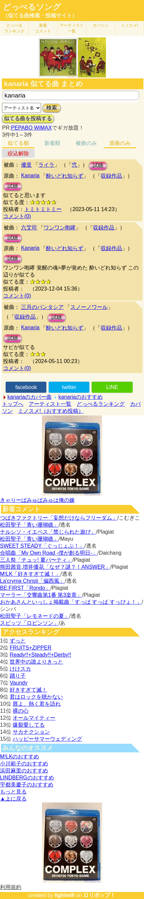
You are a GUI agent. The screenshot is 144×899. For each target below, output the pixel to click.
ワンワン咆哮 (60, 227)
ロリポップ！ (99, 895)
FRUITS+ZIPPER (30, 648)
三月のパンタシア (42, 307)
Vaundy (18, 683)
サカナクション (31, 732)
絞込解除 (18, 153)
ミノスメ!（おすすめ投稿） (50, 411)
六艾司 (29, 227)
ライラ (46, 165)
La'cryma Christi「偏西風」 (32, 581)
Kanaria (30, 175)
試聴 (98, 165)
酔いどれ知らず (64, 176)
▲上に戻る (13, 798)
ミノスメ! (129, 25)
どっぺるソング (32, 7)
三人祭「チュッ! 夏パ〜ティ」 (36, 560)
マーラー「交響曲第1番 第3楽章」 (41, 595)
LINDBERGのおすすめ (27, 777)
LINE (112, 387)
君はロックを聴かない (36, 697)
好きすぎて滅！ (28, 690)
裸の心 (21, 711)
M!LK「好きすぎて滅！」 (30, 574)
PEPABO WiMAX (31, 128)
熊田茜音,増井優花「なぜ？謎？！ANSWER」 (55, 567)
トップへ (12, 404)
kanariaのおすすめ (80, 397)
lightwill (65, 895)
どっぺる (14, 28)
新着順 (52, 143)
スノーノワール (89, 307)
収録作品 (111, 176)
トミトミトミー (43, 209)
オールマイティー (34, 718)
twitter (69, 387)
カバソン (101, 25)
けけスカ (20, 669)
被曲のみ (86, 143)
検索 (51, 108)
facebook (26, 387)
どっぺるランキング (101, 404)
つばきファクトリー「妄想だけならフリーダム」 (58, 518)
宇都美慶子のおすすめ (26, 784)
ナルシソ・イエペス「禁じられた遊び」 (48, 532)
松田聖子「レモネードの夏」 (34, 616)
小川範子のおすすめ (24, 763)
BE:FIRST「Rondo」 (25, 588)
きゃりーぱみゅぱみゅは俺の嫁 (37, 500)
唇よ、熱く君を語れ (37, 704)
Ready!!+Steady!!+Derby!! (40, 655)
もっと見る (13, 791)
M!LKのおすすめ (19, 756)
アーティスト (72, 28)
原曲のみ (120, 143)
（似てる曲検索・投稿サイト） (40, 15)
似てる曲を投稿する (28, 118)
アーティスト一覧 (50, 404)
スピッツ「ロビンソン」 (29, 623)
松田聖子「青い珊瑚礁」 (29, 525)
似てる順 (18, 143)
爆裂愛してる (29, 725)
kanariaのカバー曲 (29, 397)
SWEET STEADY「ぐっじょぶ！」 (42, 546)
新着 (43, 28)
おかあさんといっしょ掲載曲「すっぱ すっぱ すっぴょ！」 (71, 602)
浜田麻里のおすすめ (24, 770)
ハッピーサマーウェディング (47, 739)
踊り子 (18, 676)
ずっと (18, 641)
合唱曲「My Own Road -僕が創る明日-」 (48, 553)
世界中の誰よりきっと (36, 662)
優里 (26, 165)
